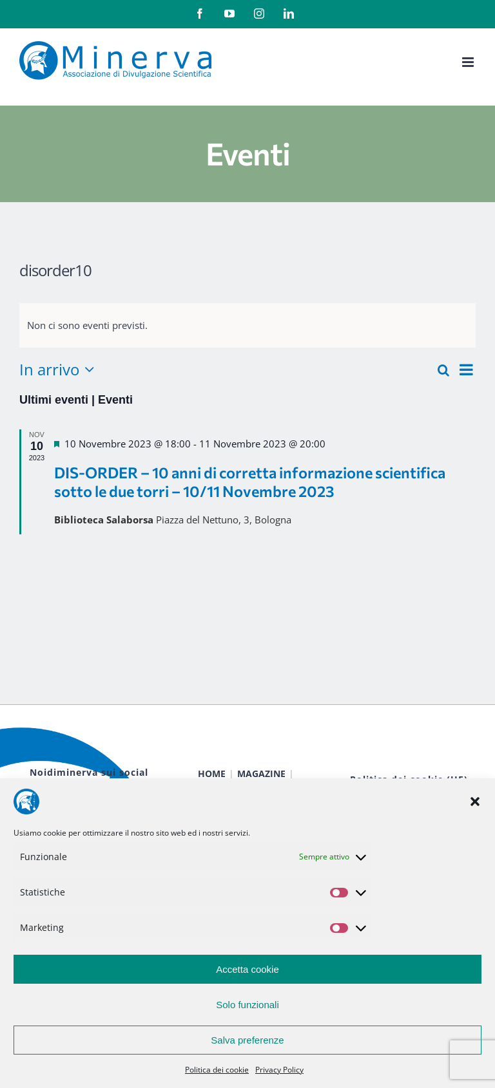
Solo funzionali (247, 1004)
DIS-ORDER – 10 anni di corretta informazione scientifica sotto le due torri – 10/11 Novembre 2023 (249, 481)
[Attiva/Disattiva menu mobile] (469, 62)
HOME (212, 773)
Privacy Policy (279, 1069)
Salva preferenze (247, 1040)
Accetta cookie (247, 969)
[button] (475, 801)
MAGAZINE (261, 773)
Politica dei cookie (217, 1069)
